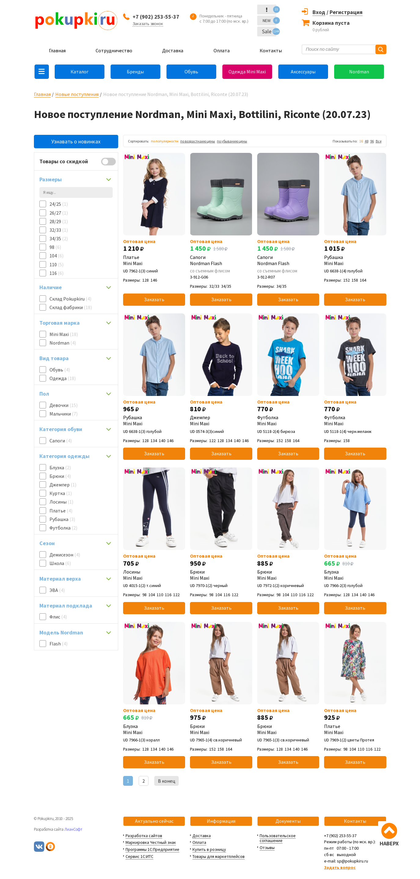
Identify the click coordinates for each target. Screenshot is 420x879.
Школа (60, 563)
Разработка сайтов (144, 835)
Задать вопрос (340, 867)
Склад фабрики (70, 307)
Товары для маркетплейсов (218, 856)
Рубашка (62, 519)
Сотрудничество (114, 50)
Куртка (60, 493)
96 (372, 141)
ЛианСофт (73, 829)
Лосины (61, 502)
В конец (166, 781)
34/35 (58, 238)
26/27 (58, 213)
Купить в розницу (209, 849)
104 (56, 256)
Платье (60, 511)
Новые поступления (77, 94)
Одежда (62, 378)
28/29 (58, 221)
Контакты (271, 50)
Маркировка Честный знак (151, 842)
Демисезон (64, 555)
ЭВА (57, 590)
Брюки (60, 476)
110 (56, 264)
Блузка (60, 467)
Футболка (63, 528)
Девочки (63, 405)
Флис (58, 617)
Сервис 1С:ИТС (139, 856)
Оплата (222, 50)
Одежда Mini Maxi (247, 71)
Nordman (359, 71)
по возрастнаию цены (197, 141)
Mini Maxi (63, 334)
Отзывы (267, 847)
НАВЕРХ (389, 843)
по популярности (164, 141)
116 (56, 273)
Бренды (135, 71)
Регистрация (346, 12)
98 (55, 247)
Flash (58, 644)
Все (379, 141)
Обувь (191, 71)
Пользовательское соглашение (278, 838)
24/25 (58, 204)
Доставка (172, 50)
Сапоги (60, 441)
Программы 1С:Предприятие (152, 849)
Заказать (154, 299)
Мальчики (63, 414)
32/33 (58, 230)
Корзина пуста (331, 22)
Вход (318, 12)
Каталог (80, 71)
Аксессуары (303, 71)
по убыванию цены (232, 141)
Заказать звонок (148, 23)
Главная (57, 50)
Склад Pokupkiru (70, 299)
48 (366, 141)
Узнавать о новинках (75, 141)
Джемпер (62, 485)
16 (361, 141)
